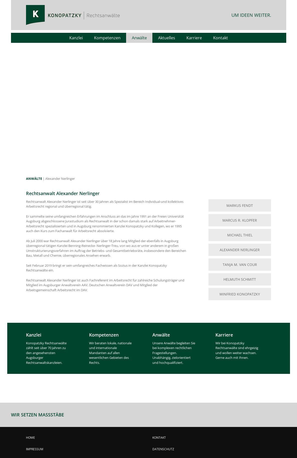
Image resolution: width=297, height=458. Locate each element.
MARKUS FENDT (239, 205)
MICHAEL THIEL (239, 235)
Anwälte (161, 335)
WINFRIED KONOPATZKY (239, 294)
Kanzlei (33, 335)
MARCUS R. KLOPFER (239, 220)
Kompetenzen (104, 335)
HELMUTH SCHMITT (239, 279)
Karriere (224, 335)
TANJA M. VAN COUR (240, 264)
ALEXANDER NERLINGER (240, 249)
